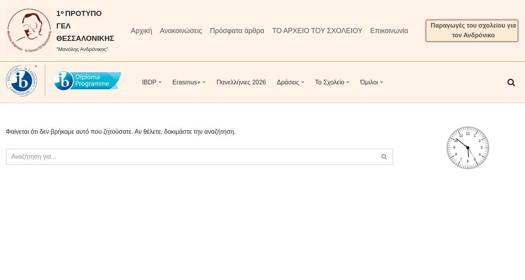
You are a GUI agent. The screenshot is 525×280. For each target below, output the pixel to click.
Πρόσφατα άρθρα (237, 31)
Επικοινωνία (389, 31)
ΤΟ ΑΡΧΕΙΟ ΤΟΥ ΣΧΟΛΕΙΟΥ (317, 31)
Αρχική (141, 31)
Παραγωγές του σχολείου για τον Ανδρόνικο (473, 30)
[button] (160, 82)
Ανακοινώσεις (181, 31)
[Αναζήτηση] (511, 82)
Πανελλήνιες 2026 (241, 82)
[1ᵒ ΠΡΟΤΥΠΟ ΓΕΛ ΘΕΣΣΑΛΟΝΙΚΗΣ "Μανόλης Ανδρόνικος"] (60, 30)
